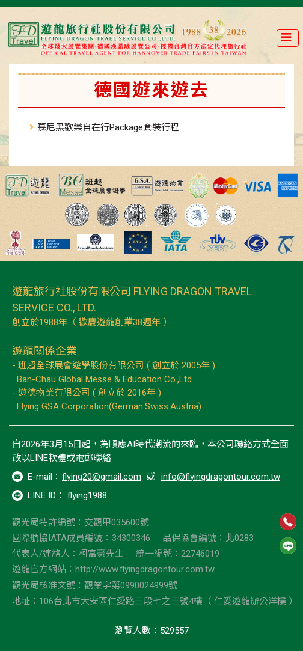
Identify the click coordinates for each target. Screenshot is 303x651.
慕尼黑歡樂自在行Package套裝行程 (108, 127)
